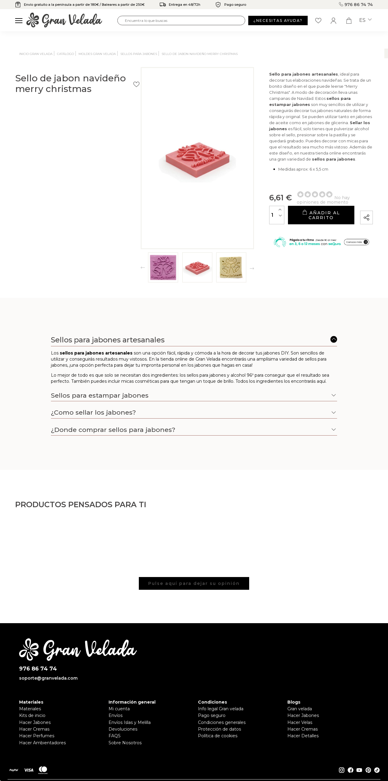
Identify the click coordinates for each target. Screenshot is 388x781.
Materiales (30, 708)
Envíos (115, 715)
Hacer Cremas (34, 729)
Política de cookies (217, 736)
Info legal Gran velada (220, 708)
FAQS (115, 736)
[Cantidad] (216, 215)
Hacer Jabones (35, 722)
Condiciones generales (222, 722)
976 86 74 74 (356, 4)
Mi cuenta (119, 708)
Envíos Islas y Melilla (130, 722)
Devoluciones (123, 729)
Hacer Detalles (303, 736)
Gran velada (299, 708)
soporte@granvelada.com (48, 678)
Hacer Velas (299, 722)
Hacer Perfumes (36, 736)
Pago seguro (212, 715)
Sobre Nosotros (125, 742)
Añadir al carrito (290, 215)
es (365, 20)
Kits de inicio (32, 715)
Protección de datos (219, 729)
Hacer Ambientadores (42, 742)
